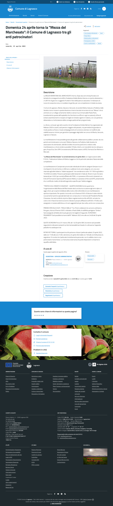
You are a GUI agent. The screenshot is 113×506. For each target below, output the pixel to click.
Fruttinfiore (34, 457)
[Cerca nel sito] (104, 9)
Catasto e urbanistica (37, 389)
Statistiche (8, 485)
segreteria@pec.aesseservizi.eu (68, 438)
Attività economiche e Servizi (99, 389)
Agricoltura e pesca (36, 376)
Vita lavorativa (56, 391)
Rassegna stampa (79, 389)
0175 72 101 (11, 419)
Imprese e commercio (58, 379)
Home (7, 22)
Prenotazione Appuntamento (13, 460)
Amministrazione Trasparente (13, 450)
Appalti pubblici (35, 384)
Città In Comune (87, 499)
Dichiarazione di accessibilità (13, 452)
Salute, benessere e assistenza (61, 384)
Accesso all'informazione (74, 16)
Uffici (7, 381)
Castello (77, 384)
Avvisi (76, 409)
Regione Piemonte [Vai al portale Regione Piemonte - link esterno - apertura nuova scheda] (11, 2)
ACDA (33, 462)
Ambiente (34, 379)
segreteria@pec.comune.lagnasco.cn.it (19, 427)
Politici (7, 391)
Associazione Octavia (62, 452)
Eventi (93, 376)
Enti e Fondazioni (10, 386)
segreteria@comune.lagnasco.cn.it (59, 265)
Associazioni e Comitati (98, 391)
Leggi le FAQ (9, 457)
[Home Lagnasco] (22, 8)
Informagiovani (78, 399)
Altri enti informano (80, 396)
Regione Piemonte (36, 450)
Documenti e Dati (10, 384)
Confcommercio (61, 462)
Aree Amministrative (11, 379)
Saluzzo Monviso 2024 (63, 460)
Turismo (55, 389)
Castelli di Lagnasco (37, 455)
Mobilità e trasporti (58, 381)
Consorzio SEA (35, 460)
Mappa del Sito (9, 487)
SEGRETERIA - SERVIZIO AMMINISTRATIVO (59, 256)
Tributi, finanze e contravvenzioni (61, 386)
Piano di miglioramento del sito (14, 455)
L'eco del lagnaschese (80, 404)
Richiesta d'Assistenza (11, 465)
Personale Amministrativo (12, 389)
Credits (7, 480)
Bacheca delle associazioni (81, 401)
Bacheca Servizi (10, 467)
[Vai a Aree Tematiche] (79, 2)
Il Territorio (94, 381)
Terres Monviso (61, 450)
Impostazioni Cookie (11, 477)
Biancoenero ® (62, 502)
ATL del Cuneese (61, 455)
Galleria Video (95, 386)
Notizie (76, 376)
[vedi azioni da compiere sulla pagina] (96, 26)
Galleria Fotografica (97, 384)
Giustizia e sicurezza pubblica (60, 376)
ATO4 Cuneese (35, 465)
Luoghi (93, 379)
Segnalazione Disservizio (12, 462)
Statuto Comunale (10, 470)
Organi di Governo (10, 376)
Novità (12, 22)
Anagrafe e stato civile (37, 381)
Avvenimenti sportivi (21, 22)
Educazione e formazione (38, 394)
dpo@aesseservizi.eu (66, 436)
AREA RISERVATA (55, 504)
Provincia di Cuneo (36, 452)
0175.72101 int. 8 (57, 263)
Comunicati (78, 406)
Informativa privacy (11, 472)
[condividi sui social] (87, 26)
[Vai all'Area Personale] (96, 2)
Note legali (8, 475)
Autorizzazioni (35, 386)
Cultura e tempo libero (37, 391)
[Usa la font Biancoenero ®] (63, 2)
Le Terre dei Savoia (62, 457)
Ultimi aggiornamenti (11, 482)
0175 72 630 (11, 421)
